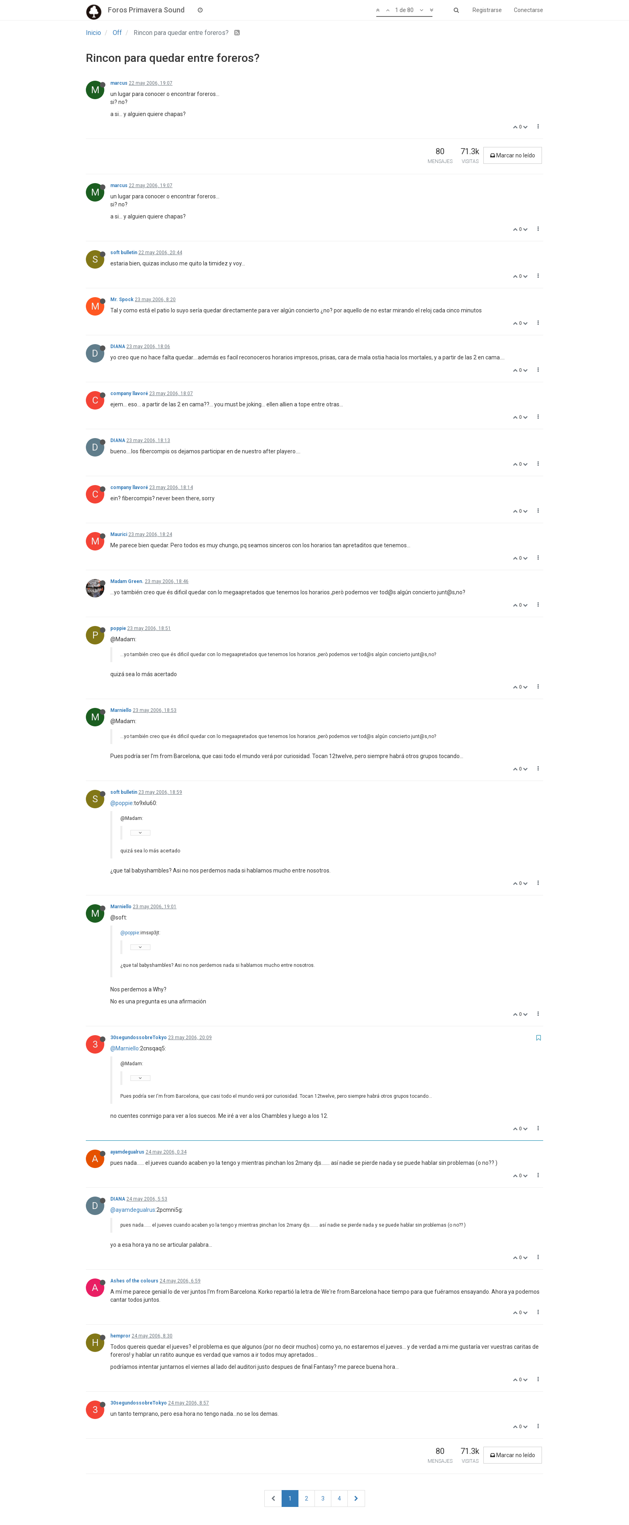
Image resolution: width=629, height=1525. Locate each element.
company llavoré (129, 393)
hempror (120, 1336)
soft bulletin (123, 252)
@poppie (121, 803)
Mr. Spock (122, 299)
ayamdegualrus (127, 1152)
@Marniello (124, 1048)
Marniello (121, 710)
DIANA (117, 346)
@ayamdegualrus (132, 1210)
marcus (119, 83)
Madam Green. (127, 581)
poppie (118, 628)
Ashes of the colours (134, 1281)
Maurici (118, 534)
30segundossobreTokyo (138, 1037)
